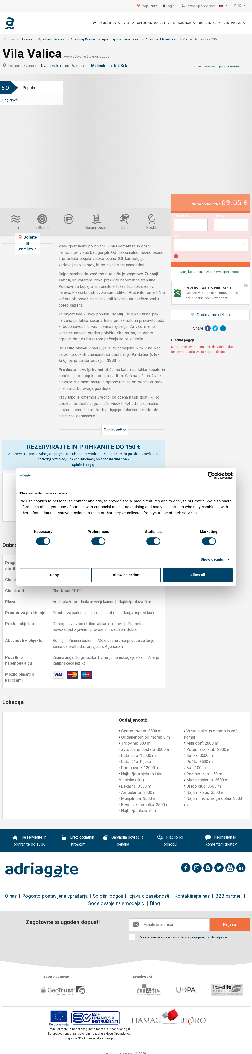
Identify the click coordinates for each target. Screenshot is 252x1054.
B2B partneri (228, 896)
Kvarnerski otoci (56, 65)
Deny (54, 575)
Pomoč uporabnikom (199, 6)
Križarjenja (184, 23)
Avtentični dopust (153, 23)
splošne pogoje (189, 937)
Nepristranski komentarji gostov (221, 841)
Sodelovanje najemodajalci (116, 903)
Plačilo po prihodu (170, 841)
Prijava (229, 924)
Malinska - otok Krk (110, 65)
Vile (129, 23)
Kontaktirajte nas (192, 896)
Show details (211, 559)
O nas (11, 896)
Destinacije (234, 23)
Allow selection (126, 575)
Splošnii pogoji (84, 465)
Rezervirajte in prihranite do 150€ (29, 841)
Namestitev (109, 23)
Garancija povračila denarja (122, 841)
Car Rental (209, 23)
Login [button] (172, 6)
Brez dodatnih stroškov (77, 841)
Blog (155, 903)
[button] (223, 6)
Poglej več (10, 100)
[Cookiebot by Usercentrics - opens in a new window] (211, 475)
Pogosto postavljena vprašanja (55, 896)
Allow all (197, 575)
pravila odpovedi (216, 937)
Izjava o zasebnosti (148, 896)
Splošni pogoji (108, 896)
